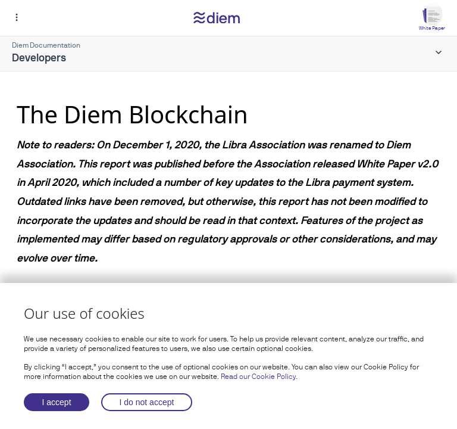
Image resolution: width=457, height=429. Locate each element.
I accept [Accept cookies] (56, 402)
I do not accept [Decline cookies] (147, 402)
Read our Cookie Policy (258, 376)
